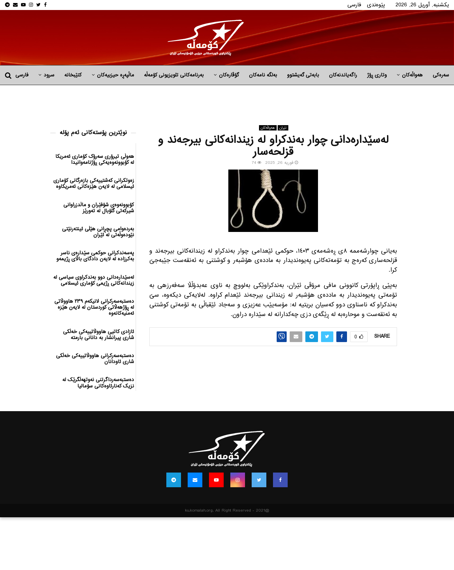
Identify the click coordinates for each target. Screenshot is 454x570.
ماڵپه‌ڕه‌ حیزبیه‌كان (115, 75)
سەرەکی (441, 75)
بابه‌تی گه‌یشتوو (303, 75)
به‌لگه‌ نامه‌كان (263, 75)
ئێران (283, 127)
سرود (49, 75)
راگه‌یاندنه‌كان (343, 75)
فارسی (354, 5)
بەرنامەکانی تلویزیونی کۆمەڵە (174, 75)
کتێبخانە (73, 75)
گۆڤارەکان (229, 75)
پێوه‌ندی (376, 5)
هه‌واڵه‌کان (412, 75)
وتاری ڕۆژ (377, 75)
